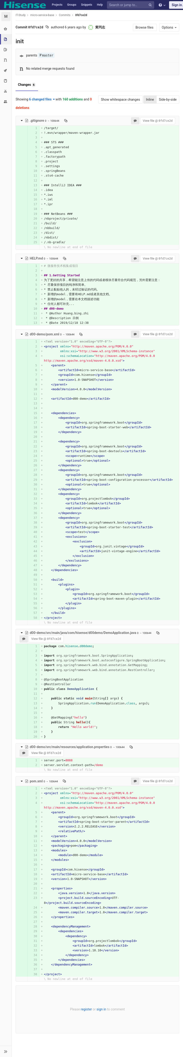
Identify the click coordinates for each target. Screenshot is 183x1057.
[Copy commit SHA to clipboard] (47, 27)
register (86, 1009)
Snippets (86, 4)
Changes (27, 84)
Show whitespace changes (120, 99)
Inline (150, 99)
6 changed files (42, 99)
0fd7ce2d (81, 15)
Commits (64, 15)
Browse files (145, 27)
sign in (101, 1009)
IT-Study (21, 15)
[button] (6, 1051)
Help (100, 4)
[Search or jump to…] (131, 5)
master (46, 55)
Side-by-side (168, 99)
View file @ (158, 120)
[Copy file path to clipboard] (66, 120)
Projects (57, 4)
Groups (71, 4)
